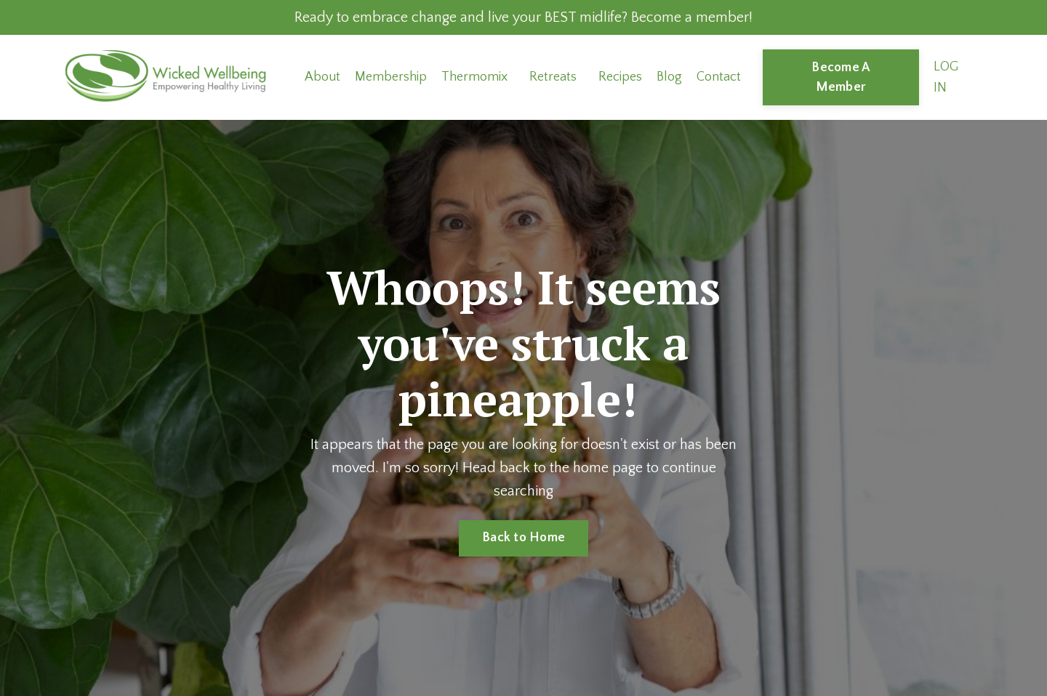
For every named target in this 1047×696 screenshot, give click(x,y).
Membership (391, 77)
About (322, 77)
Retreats (553, 77)
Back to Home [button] (523, 537)
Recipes (620, 77)
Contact (719, 77)
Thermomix (474, 77)
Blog (669, 77)
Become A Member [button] (840, 77)
